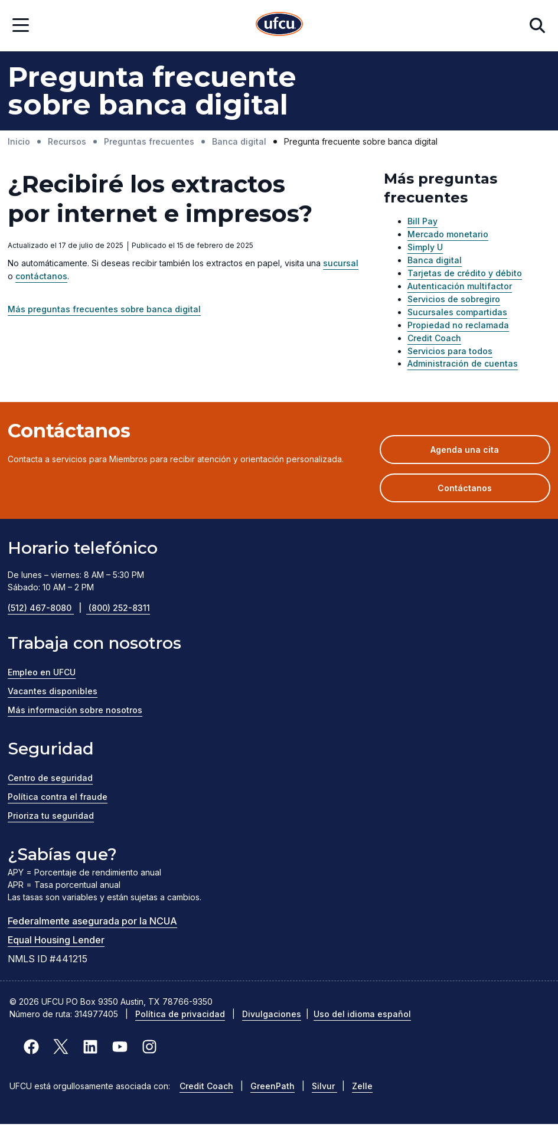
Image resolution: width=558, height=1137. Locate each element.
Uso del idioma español (362, 1014)
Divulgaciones (271, 1014)
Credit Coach (434, 338)
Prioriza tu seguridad (51, 816)
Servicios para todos (449, 351)
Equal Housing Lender (56, 940)
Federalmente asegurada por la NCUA (92, 921)
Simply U (425, 247)
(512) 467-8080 (48, 608)
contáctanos (41, 276)
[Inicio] (279, 26)
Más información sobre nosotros (75, 710)
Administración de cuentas (462, 363)
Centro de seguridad (50, 778)
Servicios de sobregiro (453, 299)
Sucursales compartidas (457, 312)
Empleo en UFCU (42, 672)
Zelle (362, 1086)
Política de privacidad (180, 1014)
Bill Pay (422, 221)
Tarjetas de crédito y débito (464, 273)
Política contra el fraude (57, 797)
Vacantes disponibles (52, 691)
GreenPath (272, 1086)
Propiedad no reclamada (458, 325)
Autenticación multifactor (459, 286)
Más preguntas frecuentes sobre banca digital (104, 309)
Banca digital (434, 260)
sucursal (340, 263)
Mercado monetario (447, 234)
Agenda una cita (482, 453)
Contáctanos (465, 488)
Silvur (324, 1086)
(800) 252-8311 (119, 608)
